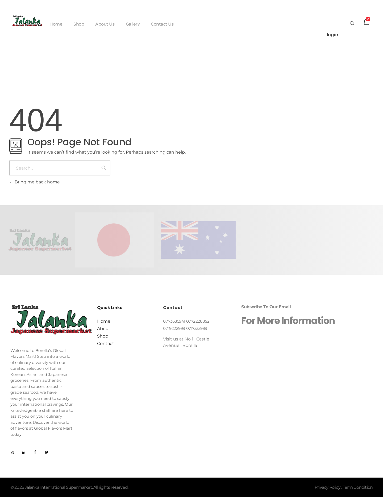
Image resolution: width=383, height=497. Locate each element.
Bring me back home (34, 181)
